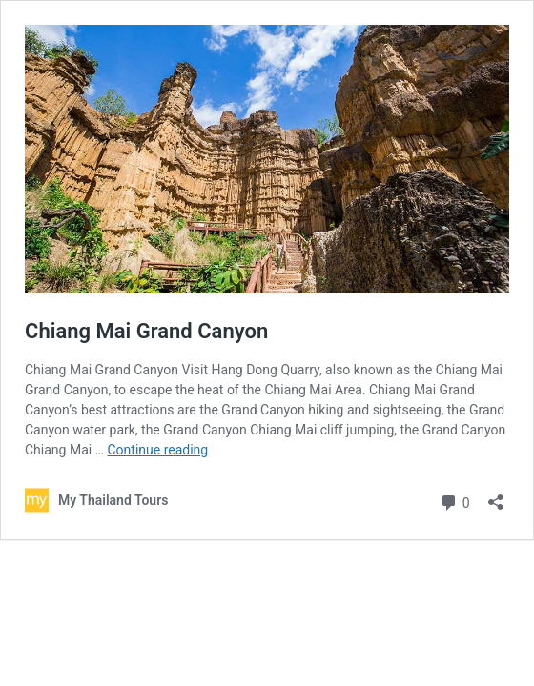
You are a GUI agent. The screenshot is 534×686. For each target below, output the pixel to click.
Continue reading (157, 449)
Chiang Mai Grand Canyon (146, 331)
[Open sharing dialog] (496, 496)
